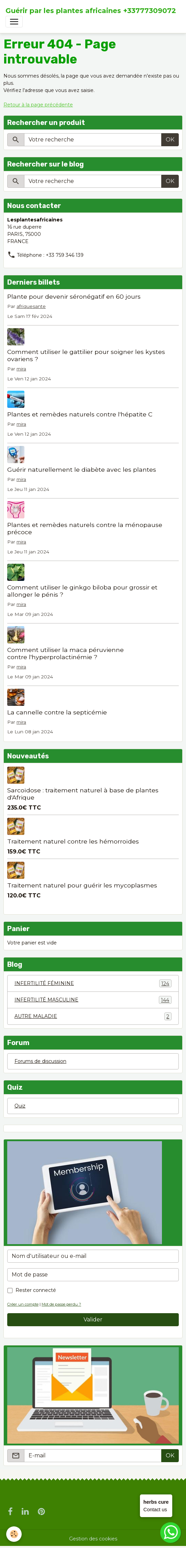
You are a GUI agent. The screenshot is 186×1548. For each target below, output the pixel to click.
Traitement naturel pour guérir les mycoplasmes (82, 885)
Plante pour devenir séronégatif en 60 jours (74, 296)
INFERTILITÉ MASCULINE (93, 1000)
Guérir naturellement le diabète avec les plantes (81, 469)
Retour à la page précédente (38, 105)
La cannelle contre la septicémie (57, 712)
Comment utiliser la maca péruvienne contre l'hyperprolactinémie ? (65, 653)
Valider (93, 1319)
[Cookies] (14, 1534)
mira (21, 368)
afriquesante (31, 306)
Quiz (19, 1106)
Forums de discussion (40, 1061)
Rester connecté (35, 1290)
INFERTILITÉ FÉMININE (93, 983)
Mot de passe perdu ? (61, 1304)
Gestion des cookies (93, 1539)
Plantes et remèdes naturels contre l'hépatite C (79, 414)
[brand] (91, 10)
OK (170, 139)
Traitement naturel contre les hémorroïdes (73, 841)
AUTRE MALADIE (93, 1016)
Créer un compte (23, 1304)
